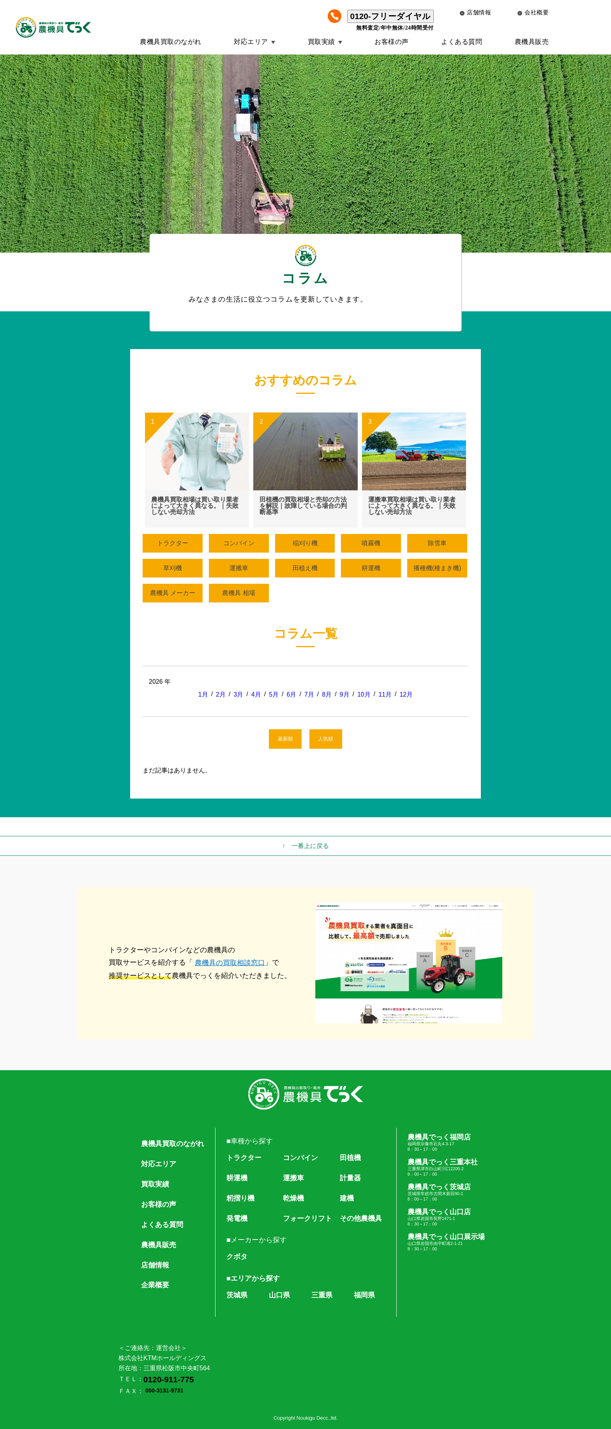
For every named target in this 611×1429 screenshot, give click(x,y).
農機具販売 (532, 42)
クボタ (236, 1256)
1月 (203, 694)
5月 (274, 694)
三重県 (321, 1295)
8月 (327, 694)
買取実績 (321, 42)
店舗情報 (475, 12)
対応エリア (251, 42)
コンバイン (238, 543)
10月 (364, 694)
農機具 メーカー (172, 593)
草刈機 (172, 568)
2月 (221, 694)
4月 (256, 694)
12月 (406, 694)
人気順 (325, 739)
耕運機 (371, 568)
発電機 (236, 1218)
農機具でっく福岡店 (446, 1142)
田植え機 (305, 568)
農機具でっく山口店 (446, 1217)
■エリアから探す (253, 1278)
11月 (385, 694)
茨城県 (236, 1295)
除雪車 (437, 543)
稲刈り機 (305, 543)
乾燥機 (293, 1198)
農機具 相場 (238, 593)
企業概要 (155, 1285)
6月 (292, 694)
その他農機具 (361, 1218)
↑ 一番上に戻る (305, 846)
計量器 (350, 1178)
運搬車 (239, 568)
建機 (347, 1198)
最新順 (285, 739)
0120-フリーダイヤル (390, 16)
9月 (345, 694)
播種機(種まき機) (437, 568)
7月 (309, 694)
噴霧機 (371, 543)
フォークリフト (307, 1218)
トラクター (172, 543)
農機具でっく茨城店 (446, 1192)
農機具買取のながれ (170, 42)
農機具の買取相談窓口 (230, 963)
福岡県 (364, 1295)
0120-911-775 (168, 1379)
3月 (238, 694)
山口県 (279, 1295)
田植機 (350, 1158)
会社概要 (533, 12)
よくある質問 (461, 42)
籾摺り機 (240, 1198)
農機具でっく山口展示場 (446, 1242)
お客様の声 (391, 42)
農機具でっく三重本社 (446, 1167)
